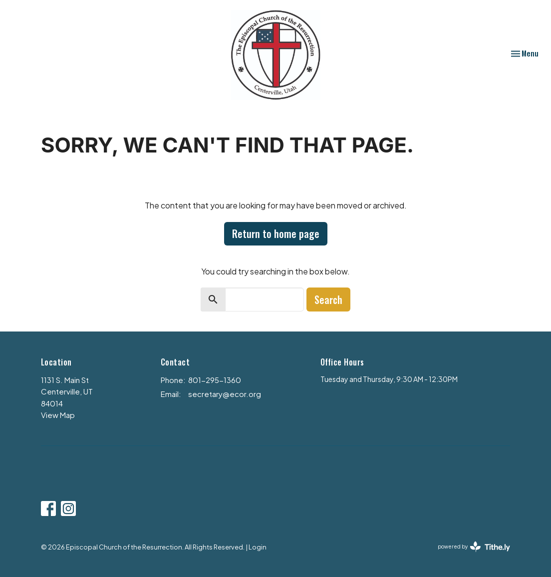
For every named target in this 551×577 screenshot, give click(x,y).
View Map (58, 415)
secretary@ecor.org (224, 393)
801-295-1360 (214, 379)
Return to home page (275, 233)
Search (328, 299)
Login (258, 547)
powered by (474, 546)
